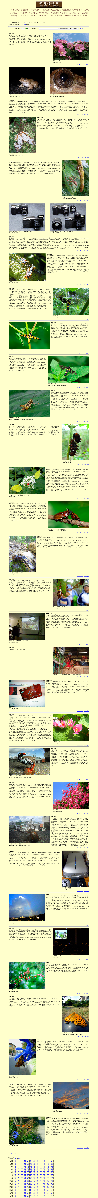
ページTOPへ (80, 64)
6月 (31, 1160)
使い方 (81, 28)
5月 (28, 1160)
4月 (25, 1160)
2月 (18, 1160)
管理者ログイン (15, 1153)
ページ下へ (86, 64)
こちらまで (23, 24)
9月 (41, 1160)
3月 (22, 1160)
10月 (44, 1160)
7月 (34, 1160)
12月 (19, 1158)
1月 (15, 1160)
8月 (37, 1160)
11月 (16, 1158)
